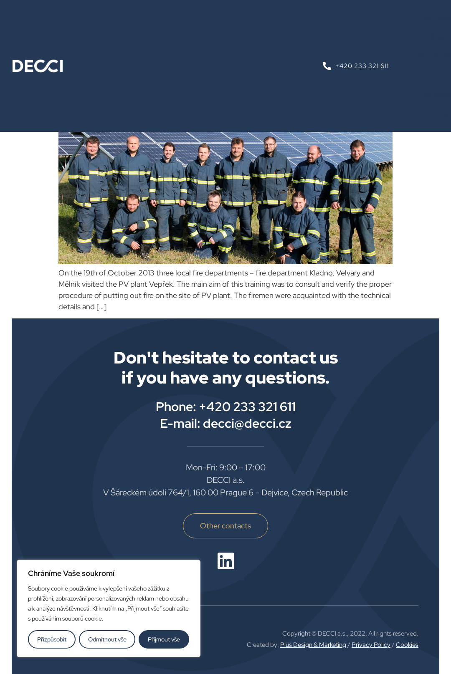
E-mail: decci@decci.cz (225, 423)
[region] (108, 608)
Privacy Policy (371, 645)
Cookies (407, 645)
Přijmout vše (164, 639)
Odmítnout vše (107, 639)
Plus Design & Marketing (313, 645)
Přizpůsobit (51, 639)
